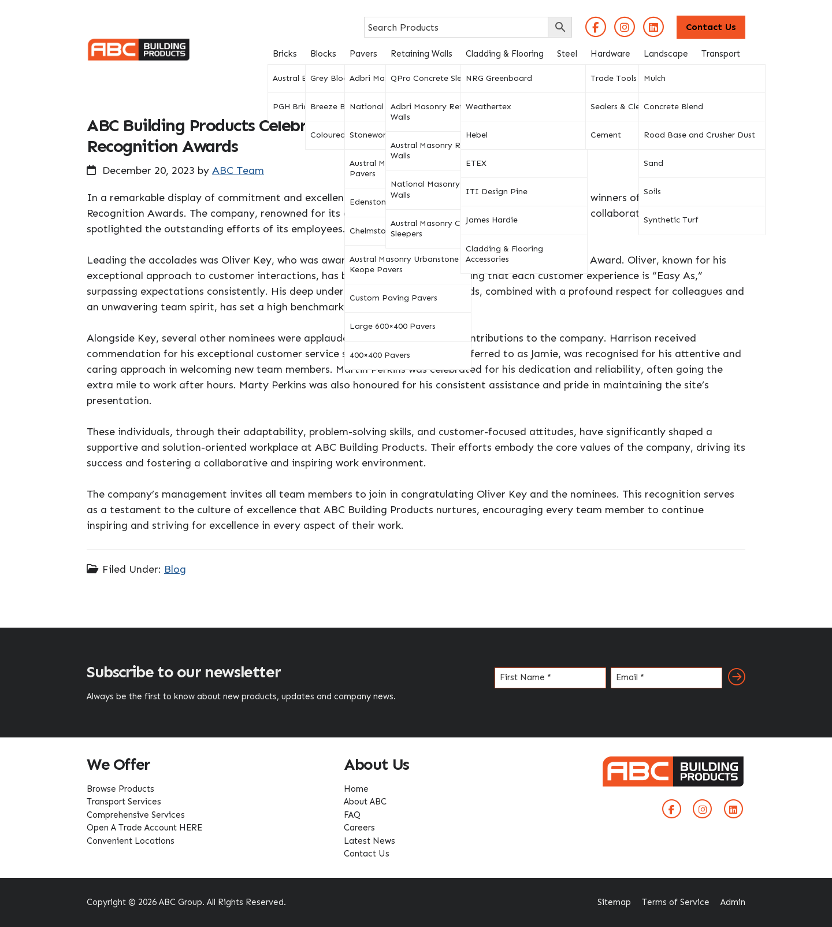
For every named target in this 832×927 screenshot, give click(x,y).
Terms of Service (676, 902)
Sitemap (614, 902)
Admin (732, 902)
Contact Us (711, 26)
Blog (175, 569)
